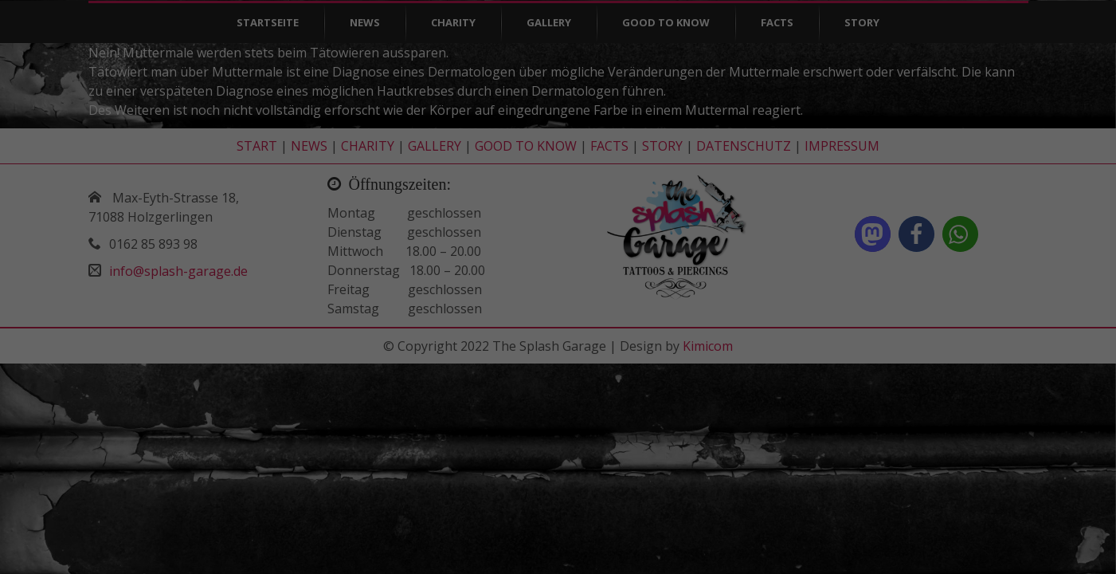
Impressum (898, 549)
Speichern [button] (898, 487)
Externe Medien (711, 515)
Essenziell (261, 515)
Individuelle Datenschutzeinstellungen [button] (898, 520)
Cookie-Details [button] (844, 539)
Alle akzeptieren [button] (898, 441)
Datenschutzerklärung (931, 539)
